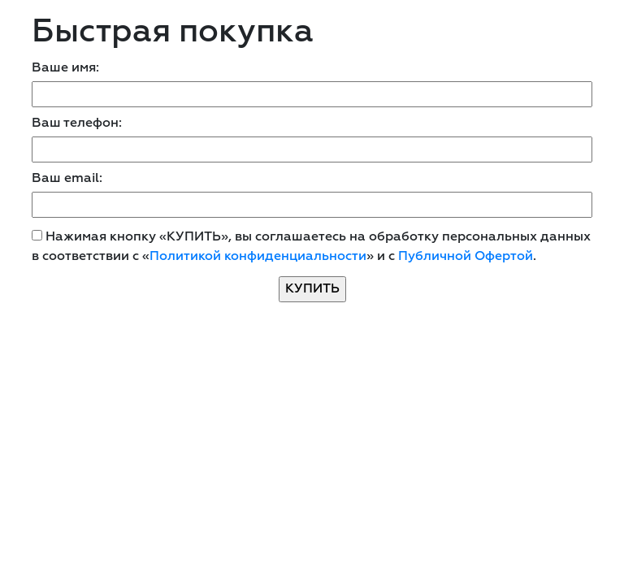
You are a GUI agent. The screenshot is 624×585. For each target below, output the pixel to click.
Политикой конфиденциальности (258, 256)
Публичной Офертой (465, 256)
